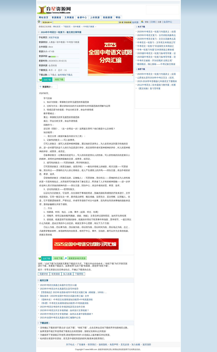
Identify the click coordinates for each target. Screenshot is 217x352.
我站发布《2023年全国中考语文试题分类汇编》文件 (64, 296)
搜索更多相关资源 (77, 258)
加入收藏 (67, 274)
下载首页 (67, 27)
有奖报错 (55, 274)
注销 (153, 22)
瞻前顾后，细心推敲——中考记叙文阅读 (156, 64)
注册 (159, 22)
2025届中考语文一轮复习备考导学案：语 (156, 57)
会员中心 (168, 22)
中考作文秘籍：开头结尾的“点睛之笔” (154, 60)
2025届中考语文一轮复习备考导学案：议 (156, 53)
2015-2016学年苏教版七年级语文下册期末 (157, 81)
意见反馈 (125, 344)
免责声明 (114, 344)
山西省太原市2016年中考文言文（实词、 (156, 77)
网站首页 (56, 27)
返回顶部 (147, 344)
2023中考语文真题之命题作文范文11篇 (58, 285)
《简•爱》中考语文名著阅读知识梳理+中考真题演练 (64, 303)
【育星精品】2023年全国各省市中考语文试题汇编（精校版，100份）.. (73, 292)
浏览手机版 (54, 37)
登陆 (146, 22)
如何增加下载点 (65, 75)
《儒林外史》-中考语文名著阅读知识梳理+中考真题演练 (66, 299)
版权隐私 (103, 344)
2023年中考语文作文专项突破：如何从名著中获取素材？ (66, 314)
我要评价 (44, 274)
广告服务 (81, 344)
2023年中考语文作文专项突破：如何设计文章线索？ (64, 310)
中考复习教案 (88, 27)
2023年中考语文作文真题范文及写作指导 (59, 288)
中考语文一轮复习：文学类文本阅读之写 (156, 42)
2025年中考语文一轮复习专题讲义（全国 (156, 31)
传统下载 (59, 79)
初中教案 (76, 27)
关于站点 (70, 344)
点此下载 (47, 80)
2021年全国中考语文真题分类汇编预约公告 (60, 317)
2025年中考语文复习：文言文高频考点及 (156, 39)
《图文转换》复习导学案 (148, 88)
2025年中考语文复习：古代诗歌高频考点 (156, 35)
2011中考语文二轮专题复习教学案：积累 (156, 85)
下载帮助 (79, 274)
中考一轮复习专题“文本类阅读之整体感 (155, 49)
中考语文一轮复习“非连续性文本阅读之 (155, 46)
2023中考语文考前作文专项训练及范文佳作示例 (62, 307)
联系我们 (92, 344)
